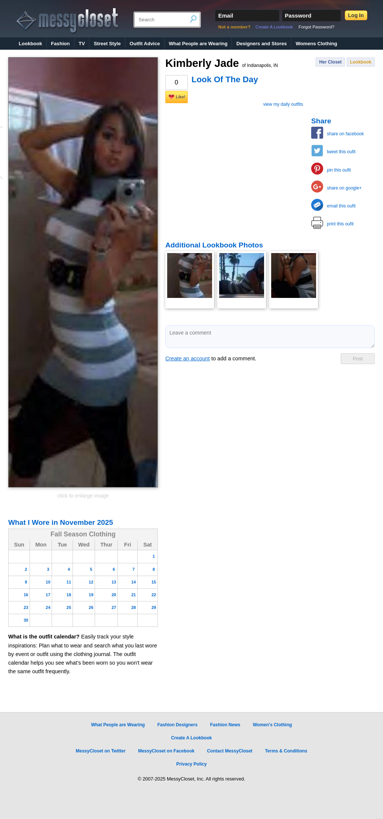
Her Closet (330, 62)
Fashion (60, 43)
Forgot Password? (316, 27)
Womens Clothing (316, 43)
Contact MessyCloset (229, 751)
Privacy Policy (191, 764)
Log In (356, 15)
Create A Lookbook (274, 27)
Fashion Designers (177, 724)
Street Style (107, 43)
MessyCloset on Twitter (100, 751)
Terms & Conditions (286, 751)
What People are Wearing (198, 43)
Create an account (187, 358)
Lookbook (30, 43)
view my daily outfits (283, 104)
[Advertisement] (221, 163)
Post (358, 358)
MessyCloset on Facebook (166, 751)
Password (298, 15)
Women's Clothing (272, 724)
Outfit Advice (144, 43)
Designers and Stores (261, 43)
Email (225, 15)
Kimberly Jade (221, 63)
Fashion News (225, 724)
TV (82, 43)
